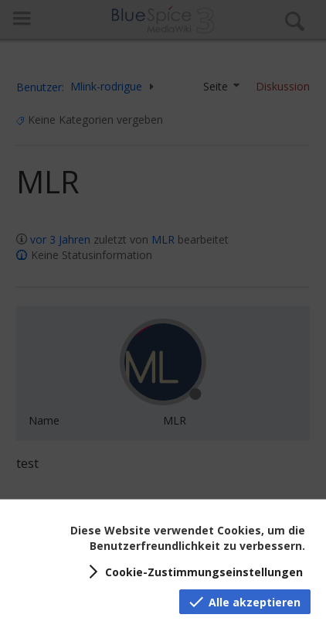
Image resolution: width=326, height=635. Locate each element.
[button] (193, 571)
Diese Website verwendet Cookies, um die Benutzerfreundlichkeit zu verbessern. (187, 538)
